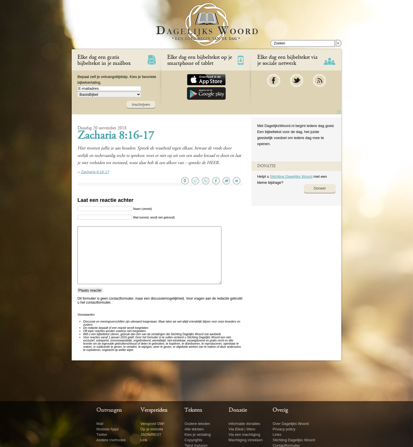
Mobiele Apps (107, 429)
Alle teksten (194, 429)
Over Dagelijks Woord (290, 423)
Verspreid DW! (153, 423)
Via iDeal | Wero (242, 429)
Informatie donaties (244, 423)
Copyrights (193, 440)
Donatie (238, 410)
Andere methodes (111, 440)
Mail (99, 423)
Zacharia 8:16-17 (115, 136)
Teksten (193, 410)
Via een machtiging (244, 434)
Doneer (320, 188)
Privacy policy (283, 429)
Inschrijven (141, 104)
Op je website (152, 429)
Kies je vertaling (197, 434)
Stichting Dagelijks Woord (291, 176)
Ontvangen (109, 410)
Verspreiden (154, 410)
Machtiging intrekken (246, 440)
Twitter (101, 434)
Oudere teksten (197, 423)
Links (276, 434)
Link (144, 440)
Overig (280, 410)
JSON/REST (151, 434)
